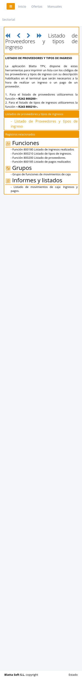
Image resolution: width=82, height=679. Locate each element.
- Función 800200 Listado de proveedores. (38, 158)
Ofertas (36, 6)
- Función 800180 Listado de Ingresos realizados (42, 149)
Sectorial (8, 19)
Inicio (22, 6)
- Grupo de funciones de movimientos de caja (41, 174)
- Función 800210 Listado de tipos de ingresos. (41, 153)
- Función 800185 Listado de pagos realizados (41, 162)
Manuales (54, 6)
